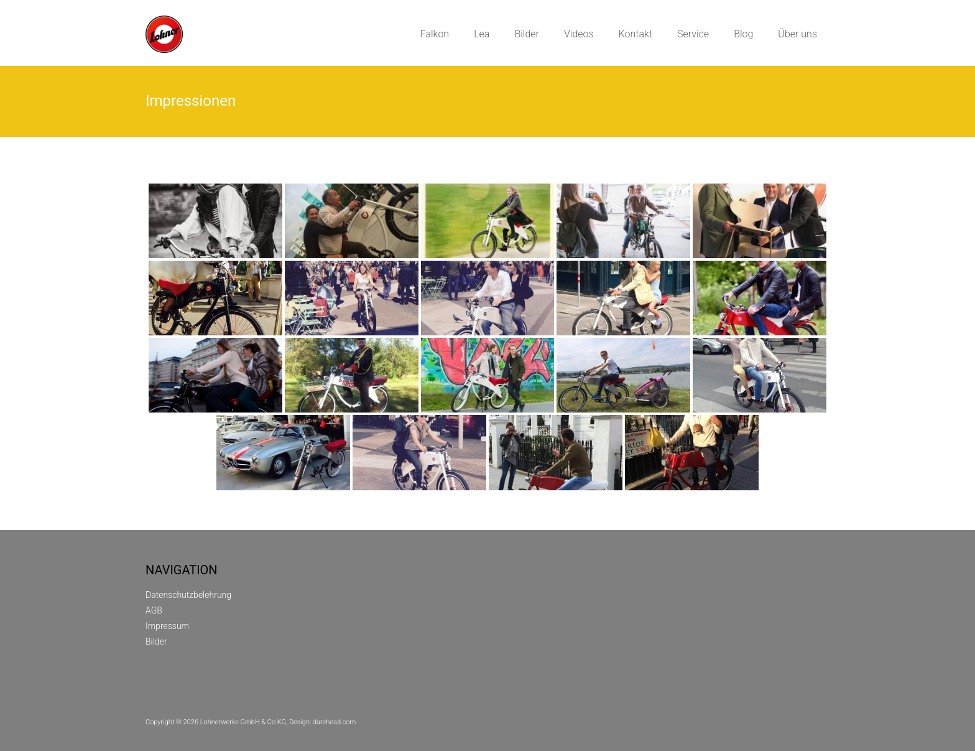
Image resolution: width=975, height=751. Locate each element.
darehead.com (334, 722)
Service (693, 34)
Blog (743, 34)
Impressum (167, 626)
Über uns (797, 34)
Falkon (435, 34)
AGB (154, 610)
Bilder (526, 34)
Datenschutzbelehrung (188, 595)
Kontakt (635, 34)
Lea (481, 34)
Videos (579, 34)
